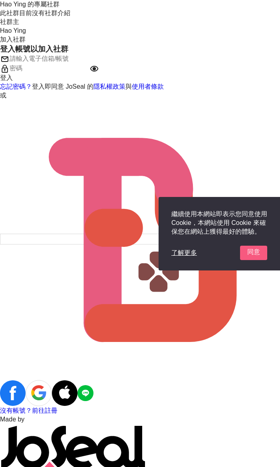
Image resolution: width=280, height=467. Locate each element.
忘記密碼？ (16, 86)
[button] (94, 69)
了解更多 (184, 252)
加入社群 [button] (13, 39)
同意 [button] (253, 251)
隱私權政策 (109, 86)
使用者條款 (148, 86)
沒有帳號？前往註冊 (29, 410)
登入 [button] (6, 77)
